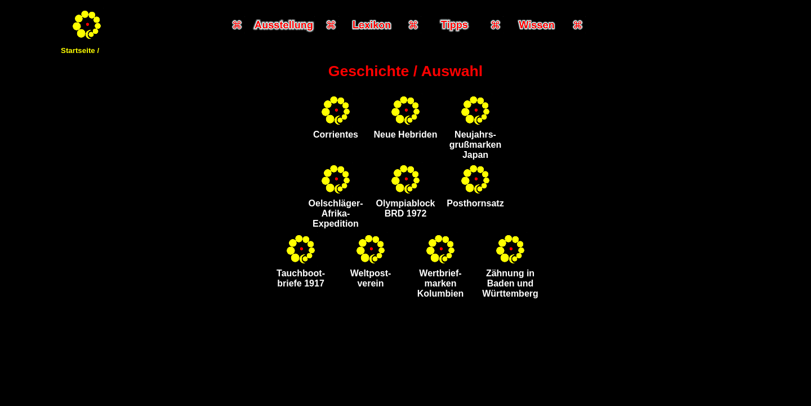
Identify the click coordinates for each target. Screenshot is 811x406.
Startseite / (80, 50)
